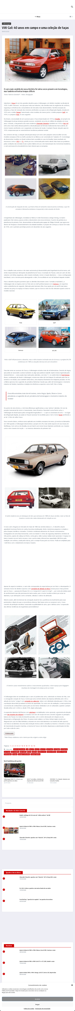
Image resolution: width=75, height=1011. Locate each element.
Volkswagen (6, 24)
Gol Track (7, 752)
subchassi (32, 712)
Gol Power (50, 749)
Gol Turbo (23, 752)
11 (29, 746)
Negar (37, 1004)
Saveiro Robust (51, 752)
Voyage (15, 754)
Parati (29, 752)
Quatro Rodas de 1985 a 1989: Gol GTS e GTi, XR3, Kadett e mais (37, 961)
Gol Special (64, 749)
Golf (63, 112)
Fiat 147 (65, 123)
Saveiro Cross (42, 752)
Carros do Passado (19, 749)
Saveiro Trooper (62, 752)
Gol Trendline (15, 752)
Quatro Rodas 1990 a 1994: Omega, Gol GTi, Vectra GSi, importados (38, 972)
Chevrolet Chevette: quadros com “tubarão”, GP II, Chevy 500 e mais (38, 837)
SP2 (18, 141)
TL (23, 141)
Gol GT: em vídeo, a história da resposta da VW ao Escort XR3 (35, 780)
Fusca (13, 103)
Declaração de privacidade (42, 1008)
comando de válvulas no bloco (40, 589)
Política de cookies (29, 1008)
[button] (72, 985)
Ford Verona (65, 375)
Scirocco (56, 284)
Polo (17, 114)
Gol (27, 749)
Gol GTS (43, 749)
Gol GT (31, 749)
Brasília (57, 119)
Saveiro (34, 752)
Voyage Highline (35, 754)
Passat (18, 112)
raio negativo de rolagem (15, 714)
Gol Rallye (56, 749)
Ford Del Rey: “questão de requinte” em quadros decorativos (36, 899)
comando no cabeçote (32, 701)
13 (34, 746)
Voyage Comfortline (23, 754)
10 (26, 746)
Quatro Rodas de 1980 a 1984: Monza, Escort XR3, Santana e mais (37, 826)
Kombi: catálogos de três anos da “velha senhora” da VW (35, 815)
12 (31, 746)
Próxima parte (9, 733)
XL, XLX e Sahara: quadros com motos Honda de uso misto (35, 888)
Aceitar (37, 999)
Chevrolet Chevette (42, 123)
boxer (60, 415)
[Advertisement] (37, 248)
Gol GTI (37, 749)
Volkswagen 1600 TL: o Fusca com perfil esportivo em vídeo (13, 780)
